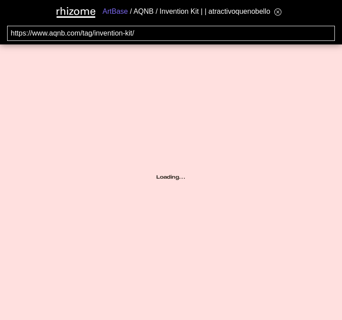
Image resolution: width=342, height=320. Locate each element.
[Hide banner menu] (277, 12)
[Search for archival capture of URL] (171, 33)
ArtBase (115, 11)
